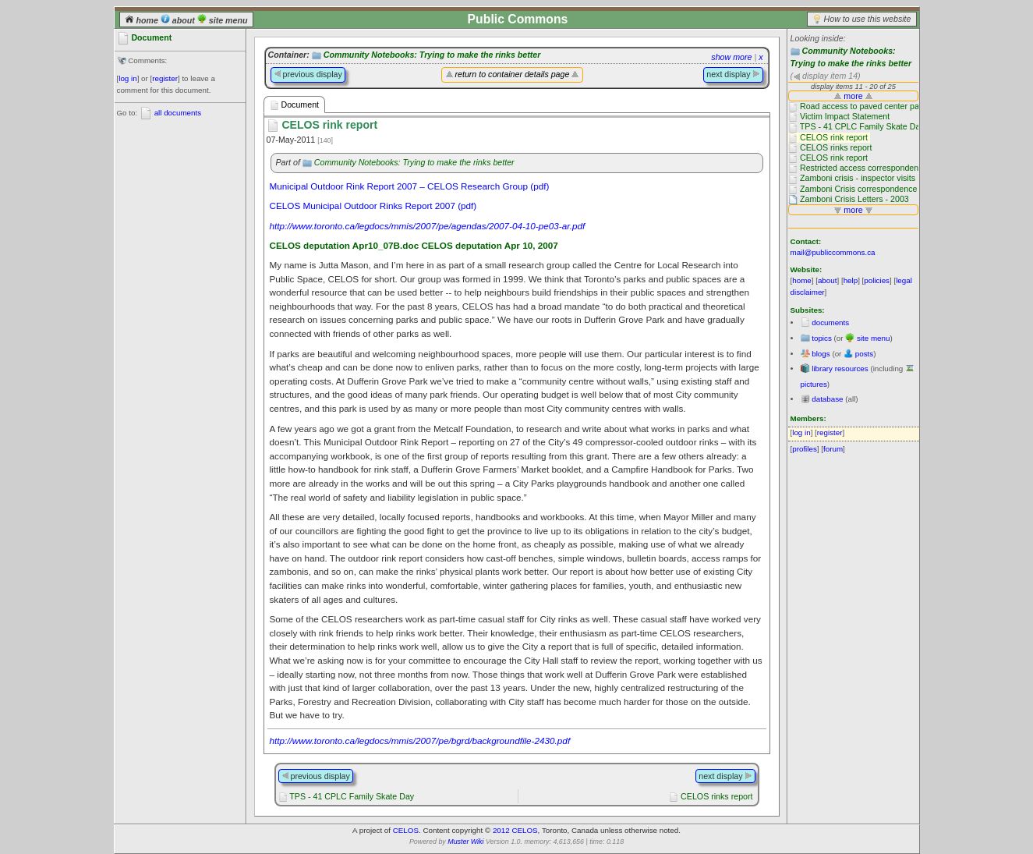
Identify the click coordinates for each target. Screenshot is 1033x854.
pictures (814, 384)
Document (295, 105)
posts (864, 353)
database (827, 399)
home (143, 20)
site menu (222, 20)
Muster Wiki (465, 841)
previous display (308, 74)
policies (877, 280)
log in (127, 78)
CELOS (406, 830)
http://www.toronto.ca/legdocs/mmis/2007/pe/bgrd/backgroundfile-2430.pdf (420, 740)
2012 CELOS (515, 830)
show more (731, 57)
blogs (821, 353)
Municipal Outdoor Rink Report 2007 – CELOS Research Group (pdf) (410, 186)
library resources (840, 368)
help (851, 280)
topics (822, 338)
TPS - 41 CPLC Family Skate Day (351, 796)
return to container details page (512, 74)
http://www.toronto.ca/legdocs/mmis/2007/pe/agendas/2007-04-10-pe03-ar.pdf (427, 226)
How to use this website (867, 18)
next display (732, 74)
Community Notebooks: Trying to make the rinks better (432, 54)
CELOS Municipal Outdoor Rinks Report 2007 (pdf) (373, 205)
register (165, 78)
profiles (804, 449)
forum (833, 449)
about (179, 20)
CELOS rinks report (716, 796)
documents (830, 322)
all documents (177, 112)
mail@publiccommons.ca (833, 252)
